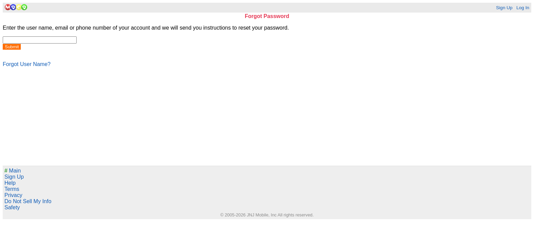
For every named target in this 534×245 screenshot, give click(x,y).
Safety (12, 207)
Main (12, 171)
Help (10, 183)
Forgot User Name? (27, 64)
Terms (11, 189)
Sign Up (504, 7)
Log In (522, 7)
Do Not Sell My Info (27, 201)
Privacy (13, 195)
